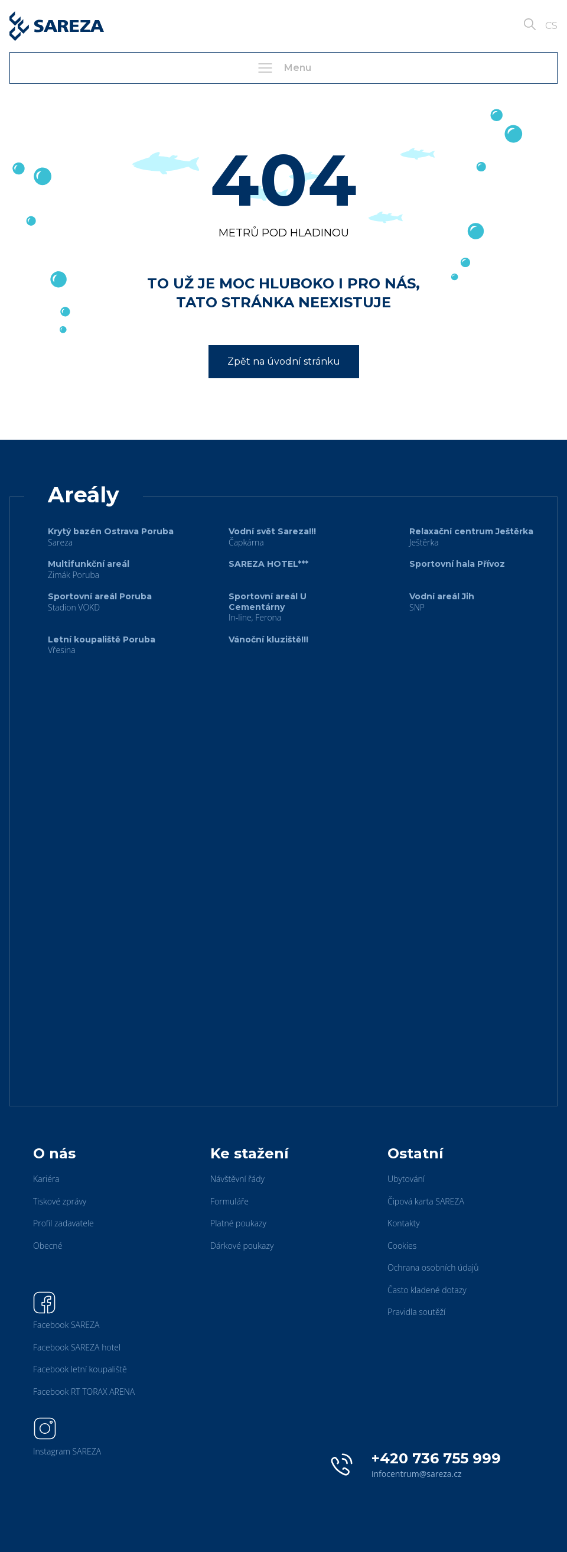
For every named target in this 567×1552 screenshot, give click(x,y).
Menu (283, 68)
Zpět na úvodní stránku (283, 361)
